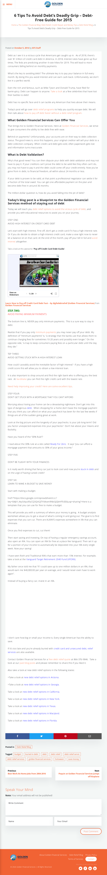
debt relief (55, 754)
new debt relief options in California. (41, 691)
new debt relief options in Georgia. (41, 684)
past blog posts (27, 662)
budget (17, 754)
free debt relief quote (60, 659)
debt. (29, 408)
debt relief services (15, 759)
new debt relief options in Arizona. (41, 677)
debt (44, 754)
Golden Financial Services (75, 125)
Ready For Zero (58, 444)
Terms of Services (75, 859)
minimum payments (46, 332)
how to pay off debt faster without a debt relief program (53, 113)
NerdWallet (22, 379)
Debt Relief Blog (86, 25)
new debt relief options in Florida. (40, 720)
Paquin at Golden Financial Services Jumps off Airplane (79, 775)
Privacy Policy (91, 855)
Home (14, 25)
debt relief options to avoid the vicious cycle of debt (59, 209)
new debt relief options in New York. (41, 699)
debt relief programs (43, 109)
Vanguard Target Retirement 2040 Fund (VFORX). (51, 559)
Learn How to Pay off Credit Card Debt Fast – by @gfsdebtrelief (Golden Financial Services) (50, 303)
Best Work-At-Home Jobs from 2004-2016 (27, 773)
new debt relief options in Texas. (40, 706)
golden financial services (40, 759)
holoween (59, 759)
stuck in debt (87, 469)
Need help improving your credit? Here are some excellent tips (40, 386)
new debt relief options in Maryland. (42, 713)
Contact (91, 859)
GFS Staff (36, 48)
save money (73, 759)
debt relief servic (71, 754)
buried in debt (31, 754)
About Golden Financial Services (53, 855)
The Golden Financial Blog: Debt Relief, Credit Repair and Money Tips (47, 25)
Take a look (56, 91)
